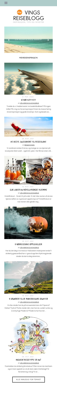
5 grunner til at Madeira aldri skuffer (28, 299)
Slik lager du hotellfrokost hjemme (28, 189)
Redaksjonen (29, 145)
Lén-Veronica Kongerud (29, 103)
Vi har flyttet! (28, 100)
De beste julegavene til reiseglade (28, 141)
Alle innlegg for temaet (28, 380)
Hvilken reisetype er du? (28, 360)
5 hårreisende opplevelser (28, 244)
